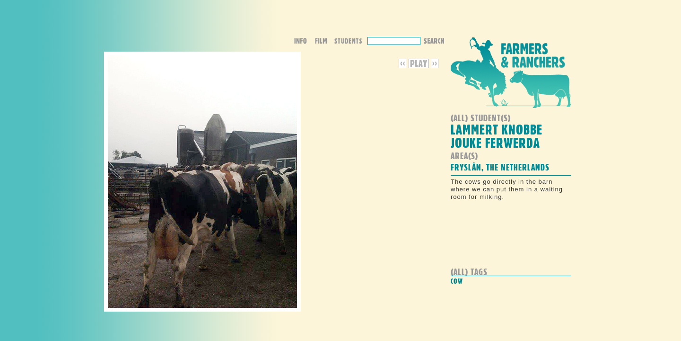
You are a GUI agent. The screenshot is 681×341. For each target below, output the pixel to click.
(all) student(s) (481, 117)
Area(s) (464, 155)
